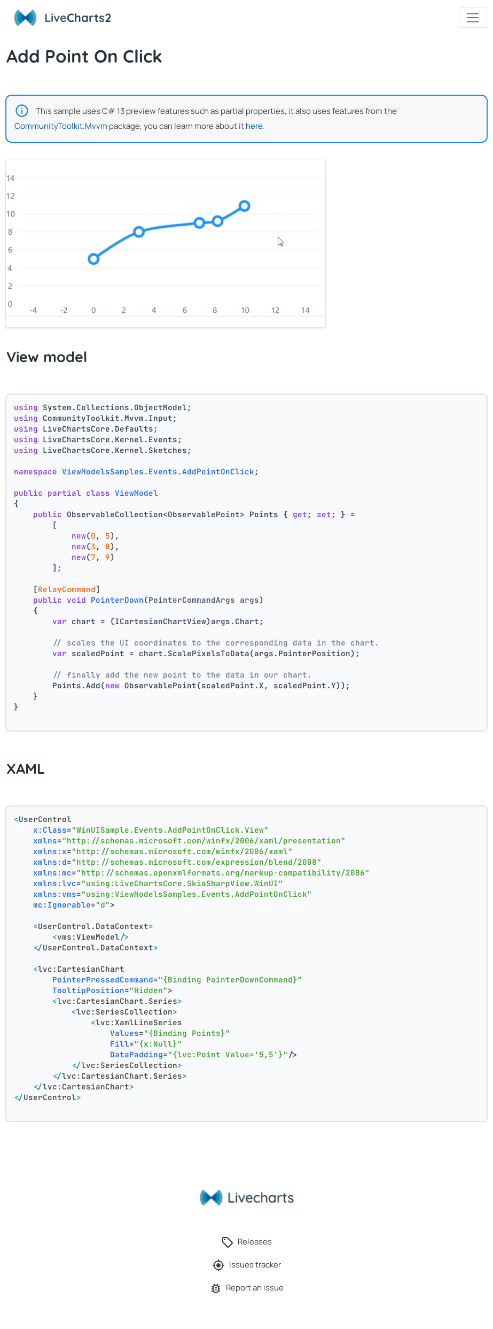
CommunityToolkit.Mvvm (60, 126)
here (254, 126)
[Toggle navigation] (473, 17)
